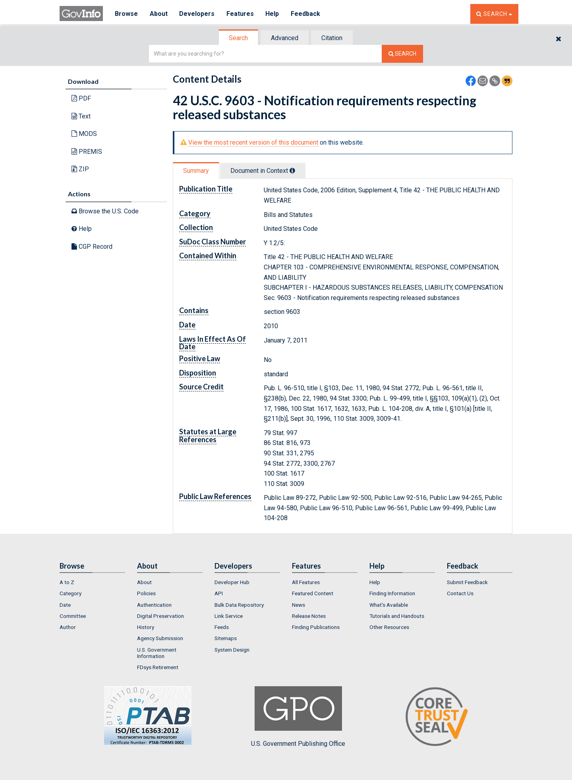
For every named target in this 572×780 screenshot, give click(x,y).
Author (68, 627)
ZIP (80, 169)
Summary (196, 170)
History (145, 627)
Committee (73, 616)
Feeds (221, 627)
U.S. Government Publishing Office (298, 716)
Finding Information (392, 593)
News (298, 605)
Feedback (306, 13)
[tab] (238, 37)
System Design (231, 649)
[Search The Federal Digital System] (402, 54)
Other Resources (389, 627)
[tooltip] (292, 170)
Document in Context (262, 170)
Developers (197, 13)
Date (65, 605)
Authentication (154, 605)
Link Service (228, 616)
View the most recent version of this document (253, 142)
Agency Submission (160, 638)
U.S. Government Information (156, 652)
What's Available (388, 605)
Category (70, 593)
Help (273, 13)
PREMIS (87, 151)
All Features (306, 582)
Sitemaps (225, 638)
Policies (146, 593)
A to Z (67, 582)
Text (81, 116)
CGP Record (92, 246)
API (218, 593)
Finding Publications (316, 627)
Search (238, 38)
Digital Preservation (160, 616)
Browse (126, 13)
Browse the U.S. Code (105, 211)
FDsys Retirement (157, 667)
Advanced (284, 38)
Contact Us (460, 593)
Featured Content (312, 593)
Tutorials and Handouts (396, 616)
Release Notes (309, 616)
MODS (84, 133)
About (159, 13)
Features (240, 13)
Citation (331, 38)
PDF (81, 98)
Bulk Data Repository (239, 605)
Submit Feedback (467, 582)
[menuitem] (92, 582)
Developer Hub (231, 582)
